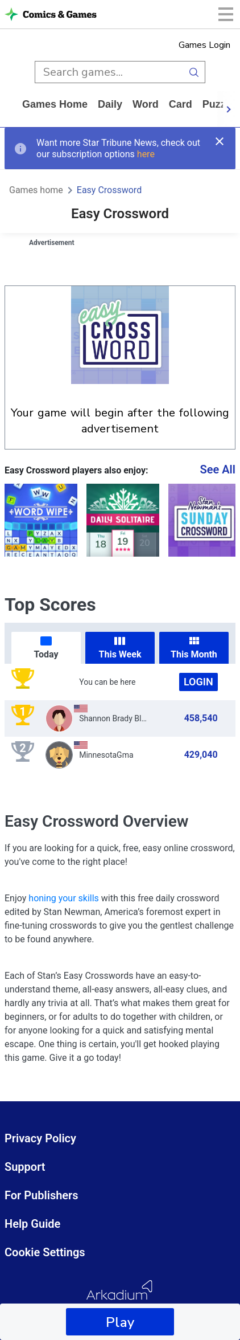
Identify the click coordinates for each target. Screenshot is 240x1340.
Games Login (204, 45)
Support (25, 1167)
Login (198, 682)
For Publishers (41, 1195)
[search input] (109, 72)
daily (110, 104)
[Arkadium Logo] (120, 1297)
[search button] (194, 72)
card (180, 104)
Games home (55, 104)
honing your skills (63, 898)
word (146, 104)
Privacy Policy (40, 1138)
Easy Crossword (109, 190)
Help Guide (32, 1224)
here (146, 154)
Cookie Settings (45, 1252)
